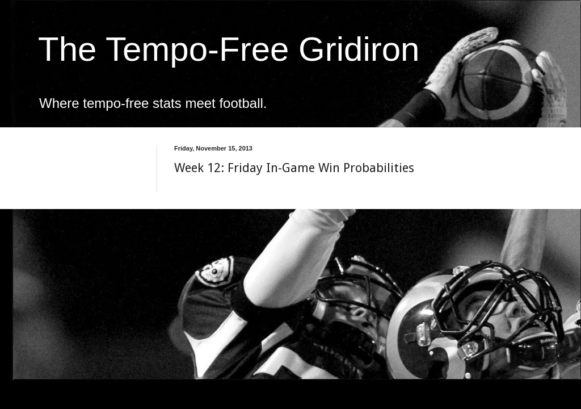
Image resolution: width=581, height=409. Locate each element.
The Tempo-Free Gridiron (228, 49)
